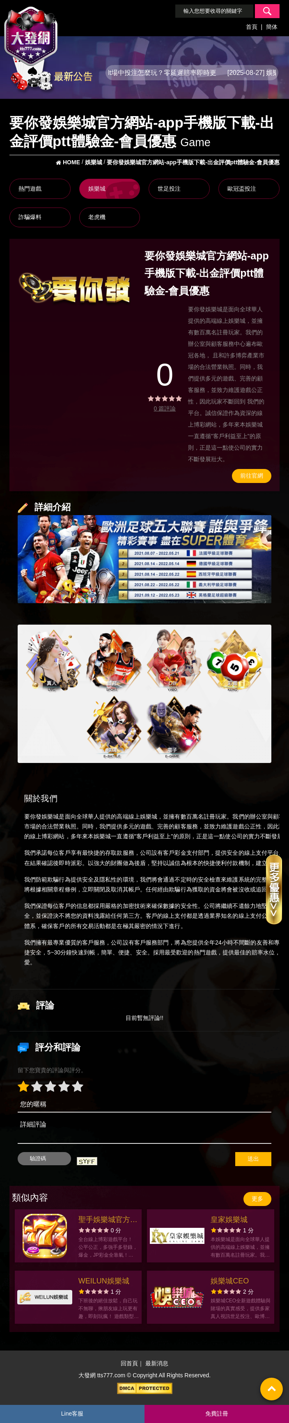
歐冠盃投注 (241, 188)
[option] (75, 290)
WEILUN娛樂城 (103, 1281)
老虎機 (97, 217)
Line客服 (72, 1413)
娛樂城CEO (230, 1281)
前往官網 (251, 475)
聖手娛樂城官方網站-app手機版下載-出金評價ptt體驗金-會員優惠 (108, 1220)
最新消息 (156, 1363)
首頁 (251, 26)
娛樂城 (97, 188)
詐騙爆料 (29, 217)
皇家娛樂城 (229, 1219)
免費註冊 (216, 1413)
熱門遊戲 (29, 188)
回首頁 (129, 1363)
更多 (257, 1198)
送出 (253, 1158)
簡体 (272, 26)
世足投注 (169, 188)
